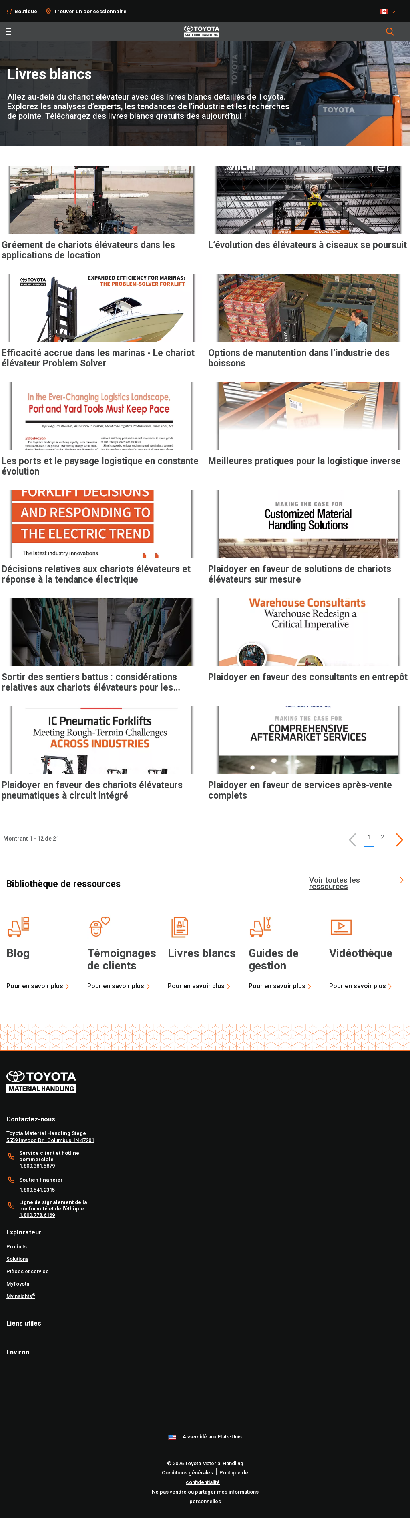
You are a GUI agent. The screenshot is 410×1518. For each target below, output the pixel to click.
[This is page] (399, 840)
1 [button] (369, 837)
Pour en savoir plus (34, 986)
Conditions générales (187, 1473)
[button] (352, 840)
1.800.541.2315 (37, 1190)
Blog (18, 953)
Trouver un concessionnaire (90, 11)
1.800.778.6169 (37, 1215)
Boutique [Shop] (25, 11)
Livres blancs (202, 953)
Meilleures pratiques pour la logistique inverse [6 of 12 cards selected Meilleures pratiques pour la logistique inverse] (304, 461)
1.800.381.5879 (37, 1166)
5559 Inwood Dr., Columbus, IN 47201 (50, 1140)
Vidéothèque (360, 953)
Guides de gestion (274, 959)
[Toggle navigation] (8, 31)
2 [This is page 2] (382, 837)
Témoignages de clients (121, 959)
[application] (102, 221)
